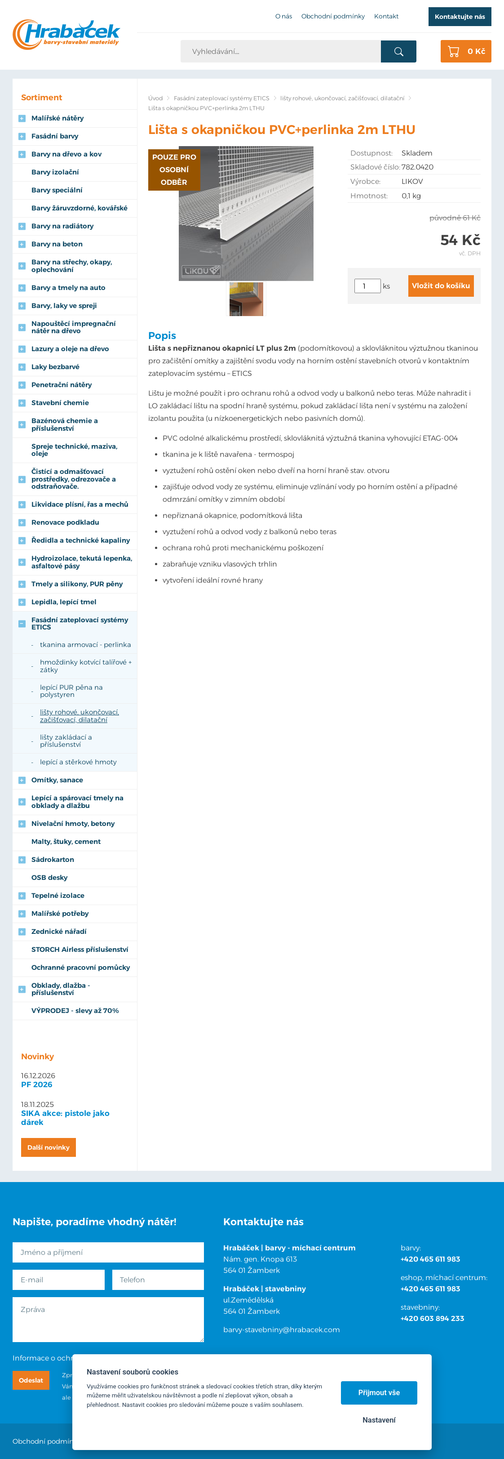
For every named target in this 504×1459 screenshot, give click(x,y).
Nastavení (379, 1420)
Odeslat (31, 1380)
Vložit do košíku (441, 285)
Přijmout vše (379, 1392)
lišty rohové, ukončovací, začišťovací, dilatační (342, 98)
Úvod (155, 98)
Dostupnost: (371, 153)
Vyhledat (399, 52)
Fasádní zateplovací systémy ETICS (222, 98)
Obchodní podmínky (47, 1441)
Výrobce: (365, 181)
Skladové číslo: (375, 167)
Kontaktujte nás (460, 17)
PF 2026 (37, 1084)
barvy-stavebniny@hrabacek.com (281, 1329)
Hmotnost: (369, 196)
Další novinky (48, 1147)
